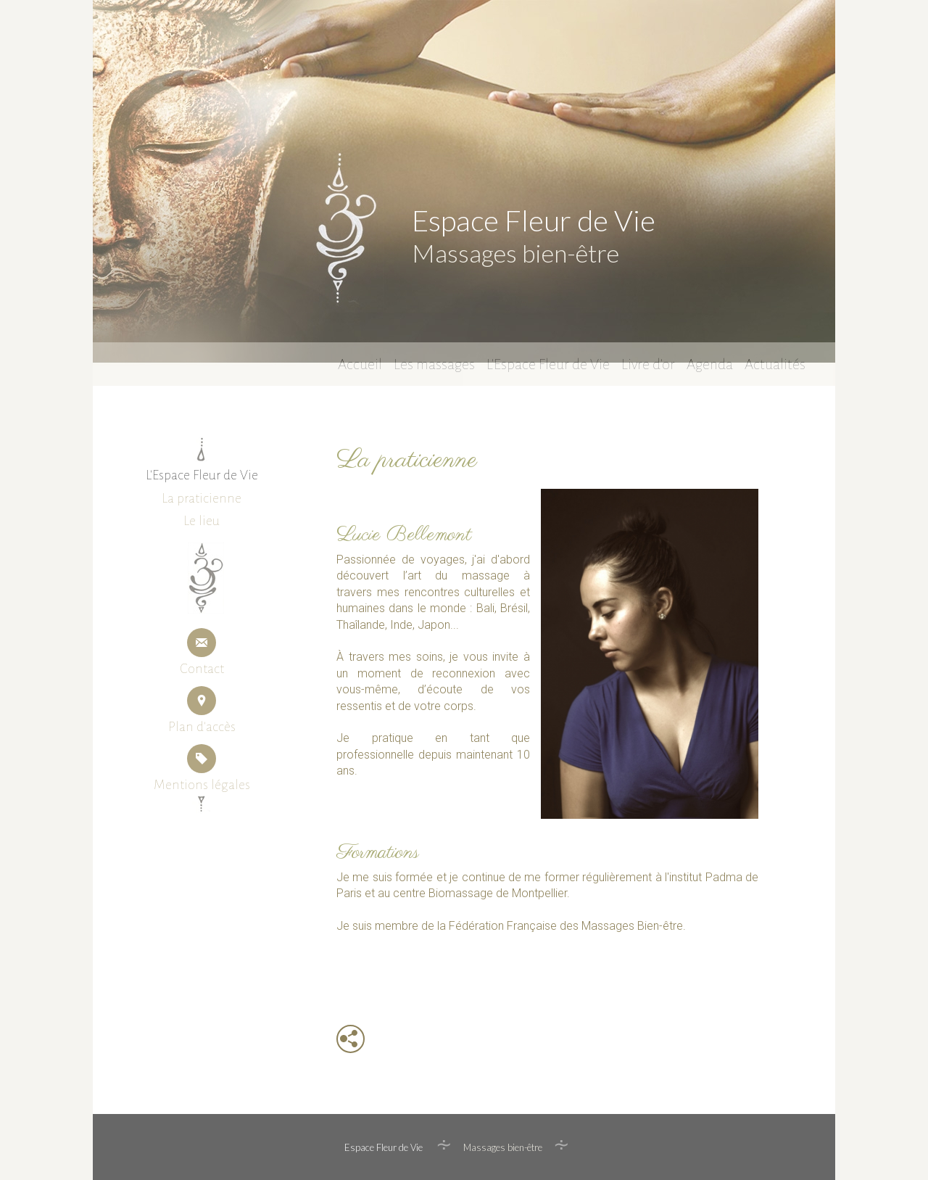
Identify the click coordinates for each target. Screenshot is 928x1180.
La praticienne (201, 498)
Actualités (775, 362)
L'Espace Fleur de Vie (548, 362)
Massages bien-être (514, 253)
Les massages (434, 362)
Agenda (710, 362)
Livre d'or (648, 362)
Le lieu (201, 520)
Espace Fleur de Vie (532, 220)
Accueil (360, 362)
